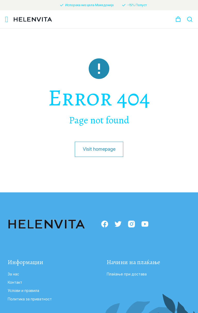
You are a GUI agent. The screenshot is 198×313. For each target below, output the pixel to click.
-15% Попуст (137, 5)
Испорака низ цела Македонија (89, 5)
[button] (6, 19)
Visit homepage (99, 149)
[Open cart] (178, 19)
